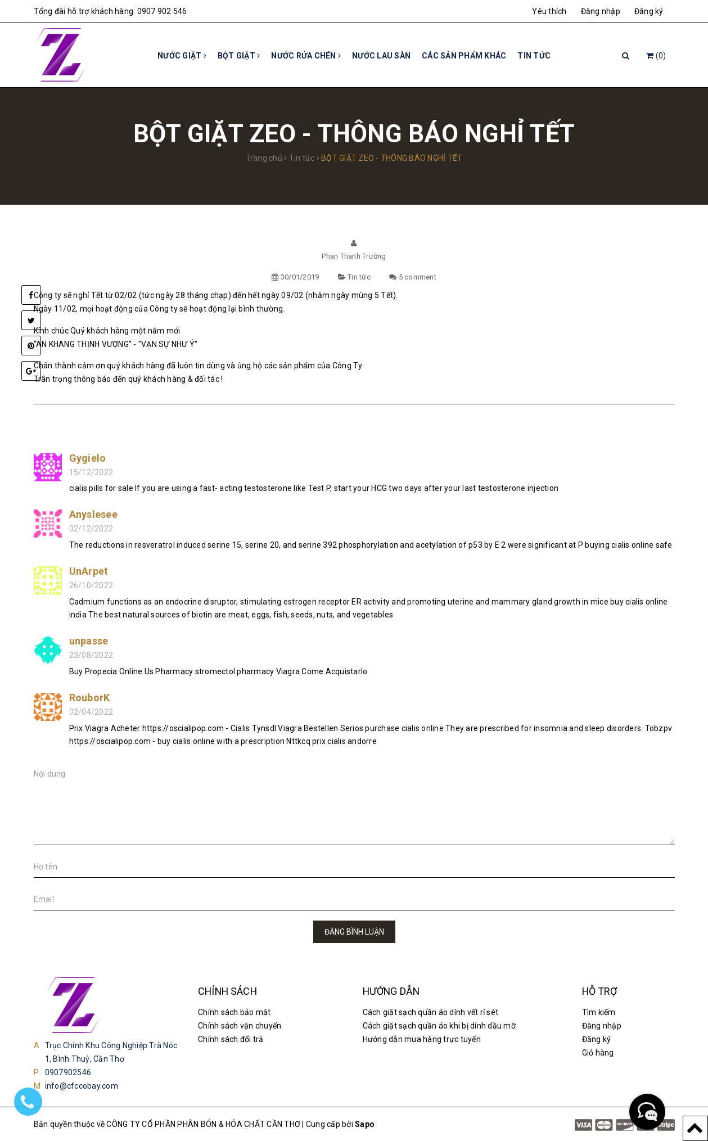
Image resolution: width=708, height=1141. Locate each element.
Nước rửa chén (306, 55)
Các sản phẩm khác (464, 55)
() (656, 55)
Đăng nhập (600, 11)
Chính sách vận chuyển (239, 1025)
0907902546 (68, 1072)
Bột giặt (239, 55)
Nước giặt (181, 55)
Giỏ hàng (598, 1052)
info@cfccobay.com (81, 1085)
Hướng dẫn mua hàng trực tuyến (422, 1039)
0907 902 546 (162, 11)
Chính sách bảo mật (234, 1012)
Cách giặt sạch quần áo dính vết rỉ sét (431, 1012)
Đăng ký (649, 11)
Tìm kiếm (599, 1012)
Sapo (365, 1124)
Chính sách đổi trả (231, 1039)
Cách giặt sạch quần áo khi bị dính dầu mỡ (439, 1025)
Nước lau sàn (381, 55)
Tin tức (534, 55)
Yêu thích (549, 11)
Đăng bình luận (354, 931)
